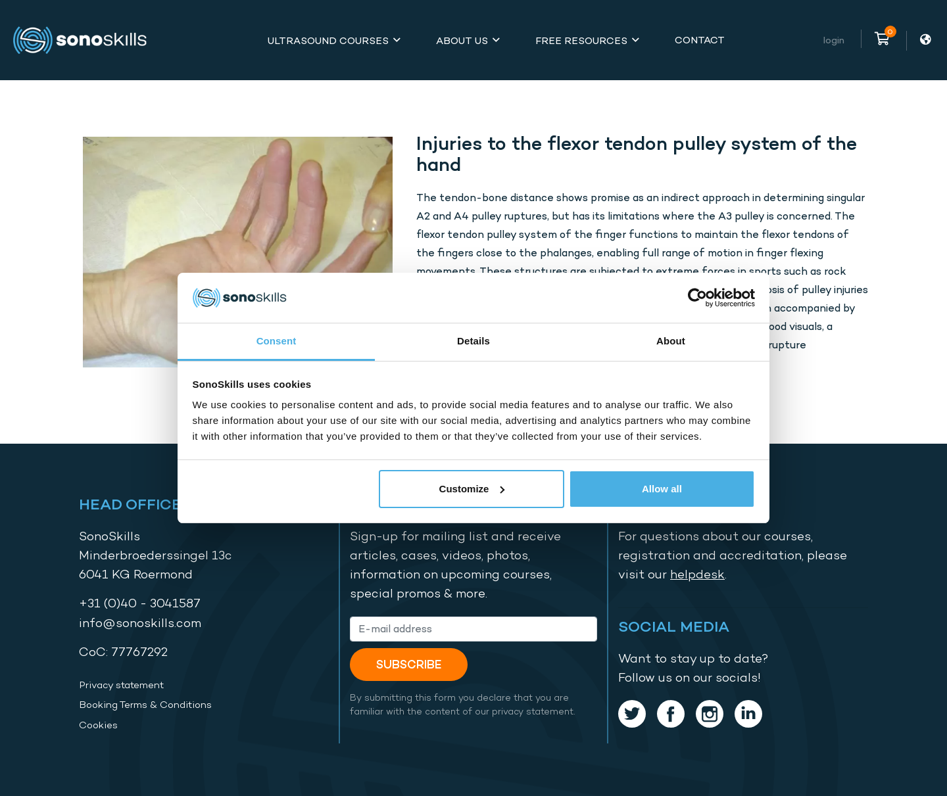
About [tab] (670, 340)
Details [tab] (473, 340)
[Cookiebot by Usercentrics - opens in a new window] (697, 298)
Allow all (662, 488)
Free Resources (581, 40)
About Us (462, 40)
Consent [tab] (276, 340)
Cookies (98, 725)
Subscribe (408, 664)
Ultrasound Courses (328, 40)
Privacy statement (121, 685)
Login (833, 40)
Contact (700, 40)
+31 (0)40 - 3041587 (140, 603)
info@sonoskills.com (140, 622)
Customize (472, 488)
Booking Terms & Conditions (145, 705)
